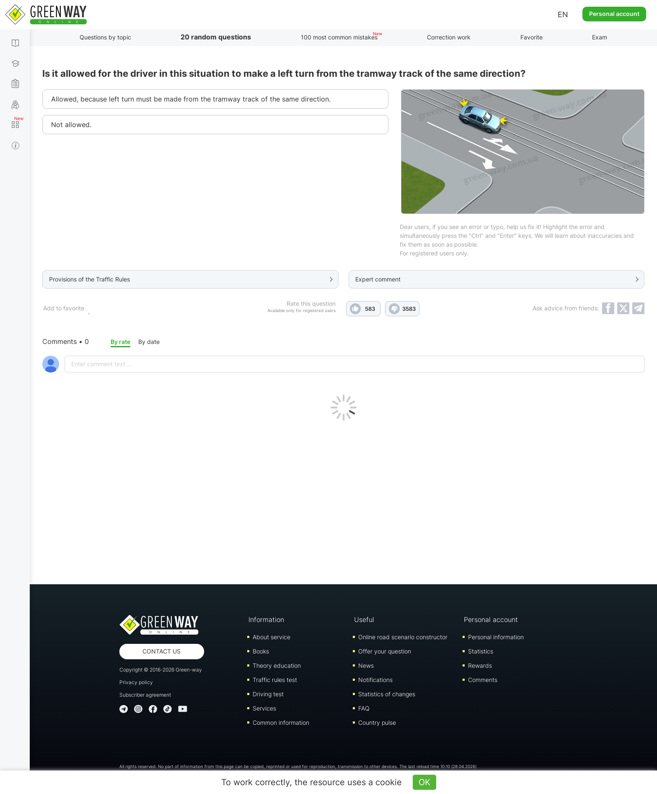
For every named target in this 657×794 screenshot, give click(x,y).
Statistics (480, 651)
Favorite (531, 37)
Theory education (277, 665)
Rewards (480, 665)
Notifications (375, 679)
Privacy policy (136, 682)
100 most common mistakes (339, 37)
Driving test (268, 694)
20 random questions (216, 37)
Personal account (614, 13)
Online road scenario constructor (402, 636)
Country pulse (377, 722)
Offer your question (384, 651)
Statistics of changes (386, 694)
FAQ (364, 708)
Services (264, 708)
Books (261, 651)
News (366, 665)
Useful (364, 619)
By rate (120, 341)
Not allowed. (71, 124)
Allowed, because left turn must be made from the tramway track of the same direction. (191, 99)
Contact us (161, 651)
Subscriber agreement (145, 695)
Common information (281, 722)
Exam (599, 37)
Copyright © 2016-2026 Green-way (160, 669)
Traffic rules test (275, 679)
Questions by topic (105, 37)
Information (266, 619)
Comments (482, 679)
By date (149, 341)
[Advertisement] (343, 500)
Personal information (496, 636)
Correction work (449, 37)
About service (271, 636)
